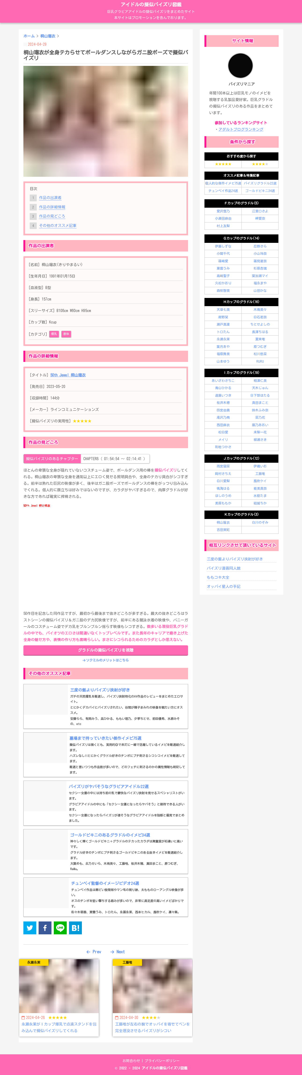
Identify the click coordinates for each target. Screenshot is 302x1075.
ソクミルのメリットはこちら (106, 660)
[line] (60, 928)
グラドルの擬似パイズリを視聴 (106, 650)
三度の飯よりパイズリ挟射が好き (235, 559)
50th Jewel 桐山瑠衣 (68, 375)
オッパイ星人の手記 (223, 586)
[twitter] (29, 928)
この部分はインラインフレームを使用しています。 (105, 554)
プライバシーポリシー (162, 1061)
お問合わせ (131, 1061)
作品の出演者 (50, 197)
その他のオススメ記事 (57, 225)
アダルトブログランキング (240, 129)
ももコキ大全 (218, 577)
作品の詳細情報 (52, 207)
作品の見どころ (52, 216)
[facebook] (45, 928)
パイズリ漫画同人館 (223, 568)
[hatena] (75, 928)
